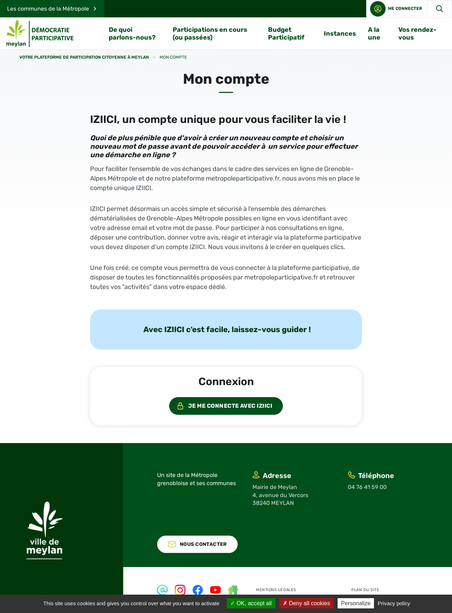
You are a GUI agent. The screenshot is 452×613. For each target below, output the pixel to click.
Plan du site (365, 590)
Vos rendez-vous (417, 33)
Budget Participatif (286, 33)
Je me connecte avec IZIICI (230, 405)
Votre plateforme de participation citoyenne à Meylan (84, 57)
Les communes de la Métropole (48, 8)
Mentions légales (276, 590)
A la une (374, 33)
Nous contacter (203, 544)
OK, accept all (251, 603)
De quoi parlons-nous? (132, 33)
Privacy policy (394, 603)
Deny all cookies (306, 603)
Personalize (356, 603)
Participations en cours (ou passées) (210, 33)
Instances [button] (340, 33)
